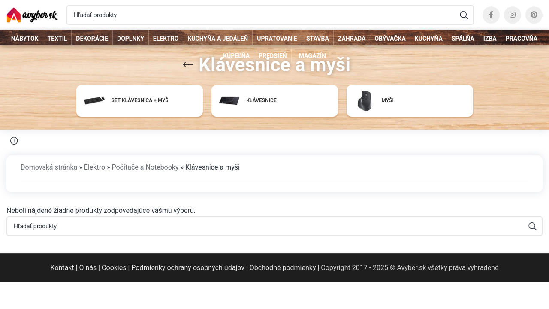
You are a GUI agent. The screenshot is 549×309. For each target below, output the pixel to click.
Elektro (94, 167)
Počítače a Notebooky (145, 167)
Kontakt (62, 268)
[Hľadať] (270, 15)
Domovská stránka (49, 167)
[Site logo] (32, 14)
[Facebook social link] (491, 15)
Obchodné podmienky (283, 268)
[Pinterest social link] (534, 15)
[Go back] (188, 64)
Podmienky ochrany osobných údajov (187, 268)
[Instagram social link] (512, 15)
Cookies (114, 268)
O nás (88, 268)
